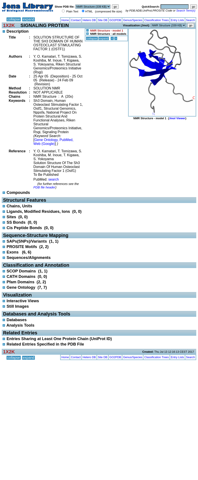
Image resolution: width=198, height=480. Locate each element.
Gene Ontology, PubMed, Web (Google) (53, 142)
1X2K (9, 25)
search (53, 179)
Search (190, 20)
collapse (13, 19)
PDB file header (44, 187)
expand (28, 19)
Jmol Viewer (177, 118)
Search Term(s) (185, 10)
